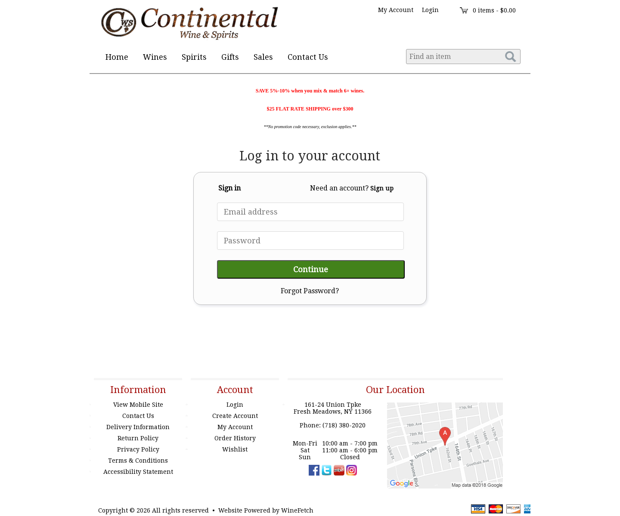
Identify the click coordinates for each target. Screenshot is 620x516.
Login (430, 9)
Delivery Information (138, 427)
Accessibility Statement (138, 471)
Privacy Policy (138, 449)
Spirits (191, 57)
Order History (235, 438)
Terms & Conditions (138, 460)
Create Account (235, 415)
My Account (235, 427)
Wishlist (235, 449)
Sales (263, 56)
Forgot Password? (310, 291)
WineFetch (297, 510)
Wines (152, 57)
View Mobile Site (138, 404)
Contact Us (308, 56)
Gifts (227, 57)
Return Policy (138, 438)
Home (116, 56)
